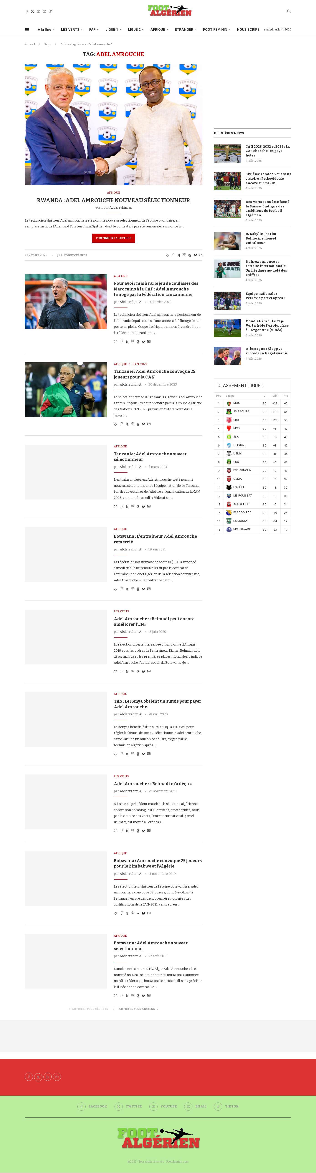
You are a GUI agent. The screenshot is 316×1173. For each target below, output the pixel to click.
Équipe (230, 395)
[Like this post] (167, 255)
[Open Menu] (27, 30)
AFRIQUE (157, 30)
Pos (218, 395)
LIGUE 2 (134, 30)
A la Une (44, 30)
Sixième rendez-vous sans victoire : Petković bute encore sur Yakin (268, 178)
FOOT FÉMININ (215, 30)
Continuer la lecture (113, 238)
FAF (92, 30)
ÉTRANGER (184, 30)
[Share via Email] (200, 255)
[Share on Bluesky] (195, 255)
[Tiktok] (50, 11)
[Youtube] (38, 11)
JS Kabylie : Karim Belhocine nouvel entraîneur (261, 238)
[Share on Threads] (189, 255)
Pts (286, 395)
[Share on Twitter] (179, 255)
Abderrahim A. (121, 207)
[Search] (289, 11)
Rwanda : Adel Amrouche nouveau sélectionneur (113, 200)
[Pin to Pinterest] (184, 255)
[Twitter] (32, 11)
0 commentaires (72, 255)
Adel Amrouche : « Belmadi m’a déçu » (153, 783)
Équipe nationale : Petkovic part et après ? (265, 296)
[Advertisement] (252, 83)
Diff (275, 395)
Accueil (30, 44)
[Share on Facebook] (173, 255)
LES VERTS (70, 30)
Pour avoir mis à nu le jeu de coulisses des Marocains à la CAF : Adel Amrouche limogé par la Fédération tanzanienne (156, 289)
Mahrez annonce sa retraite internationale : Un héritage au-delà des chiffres (266, 268)
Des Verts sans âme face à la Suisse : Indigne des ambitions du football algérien (268, 208)
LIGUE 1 (111, 30)
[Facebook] (26, 11)
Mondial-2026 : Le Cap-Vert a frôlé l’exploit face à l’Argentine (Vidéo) (267, 325)
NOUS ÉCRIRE (248, 30)
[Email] (44, 11)
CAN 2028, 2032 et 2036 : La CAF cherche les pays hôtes (268, 151)
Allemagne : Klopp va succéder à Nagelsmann (266, 351)
